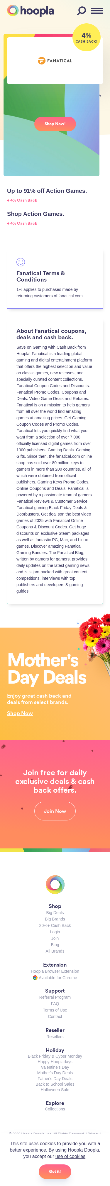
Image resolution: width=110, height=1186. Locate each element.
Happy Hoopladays (55, 1061)
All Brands (55, 951)
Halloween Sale (55, 1089)
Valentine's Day (55, 1067)
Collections (55, 1109)
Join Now (55, 811)
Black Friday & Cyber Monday (55, 1056)
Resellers (54, 1036)
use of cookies (70, 1156)
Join (55, 938)
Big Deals (55, 912)
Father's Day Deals (55, 1078)
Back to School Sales (54, 1084)
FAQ (55, 1003)
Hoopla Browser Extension (55, 971)
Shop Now (20, 713)
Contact (55, 1016)
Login (55, 932)
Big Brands (55, 919)
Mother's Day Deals (55, 1072)
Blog (55, 944)
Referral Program (55, 997)
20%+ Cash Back (55, 925)
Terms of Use (55, 1010)
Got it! (55, 1171)
